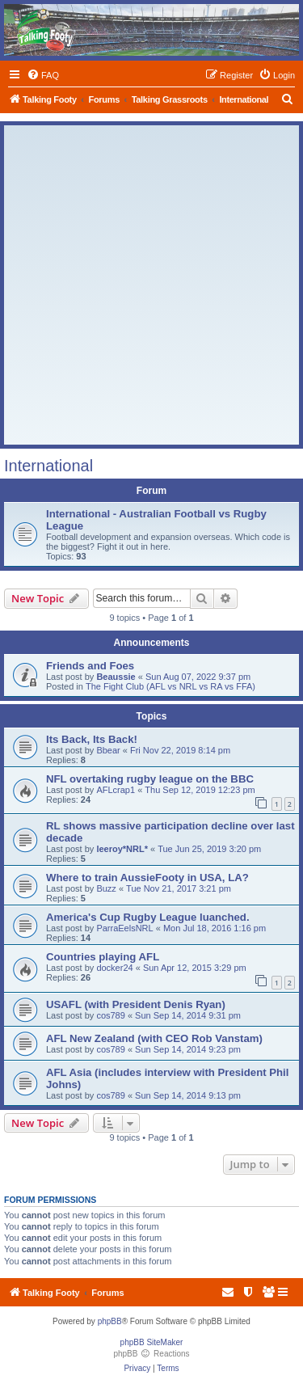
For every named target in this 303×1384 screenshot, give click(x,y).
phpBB (110, 1321)
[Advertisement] (151, 285)
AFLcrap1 (115, 790)
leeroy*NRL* (122, 849)
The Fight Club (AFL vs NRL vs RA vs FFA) (170, 686)
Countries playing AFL (102, 957)
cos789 (110, 1015)
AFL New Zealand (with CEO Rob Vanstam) (154, 1038)
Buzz (106, 888)
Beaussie (115, 676)
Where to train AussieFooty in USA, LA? (147, 877)
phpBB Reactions (151, 1353)
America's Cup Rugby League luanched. (148, 917)
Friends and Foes (90, 666)
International (48, 466)
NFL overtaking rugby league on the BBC (150, 779)
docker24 (114, 968)
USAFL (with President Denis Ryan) (135, 1004)
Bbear (108, 750)
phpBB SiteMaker (151, 1342)
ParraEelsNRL (124, 928)
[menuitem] (43, 75)
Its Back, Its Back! (91, 739)
